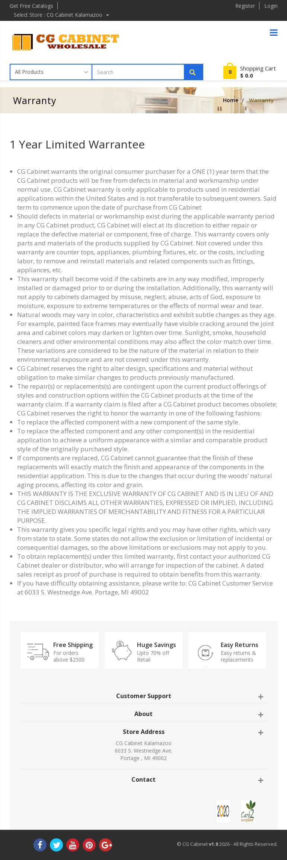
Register (245, 5)
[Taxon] (51, 72)
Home (230, 100)
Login (271, 5)
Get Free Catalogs (31, 5)
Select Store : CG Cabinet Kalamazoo (62, 14)
